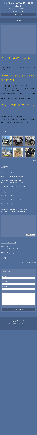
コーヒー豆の (16, 67)
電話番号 (4, 287)
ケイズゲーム (18, 321)
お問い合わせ (18, 14)
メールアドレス (6, 281)
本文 (3, 292)
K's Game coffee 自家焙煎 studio (18, 4)
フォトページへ (32, 160)
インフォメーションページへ (29, 262)
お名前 (4, 276)
